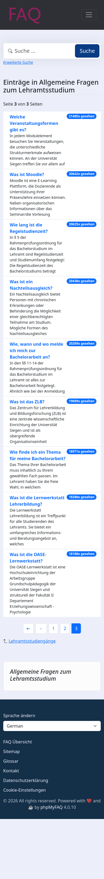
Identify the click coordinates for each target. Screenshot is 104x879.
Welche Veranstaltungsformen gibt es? (34, 123)
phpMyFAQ (51, 807)
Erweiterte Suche (18, 62)
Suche (87, 50)
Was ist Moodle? (27, 174)
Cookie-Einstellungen (24, 790)
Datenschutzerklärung (25, 780)
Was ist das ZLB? (27, 402)
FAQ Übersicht (17, 742)
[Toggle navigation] (88, 14)
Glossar (10, 761)
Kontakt (11, 771)
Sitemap (11, 751)
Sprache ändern (19, 715)
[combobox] (52, 51)
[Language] (52, 726)
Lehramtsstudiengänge (32, 641)
